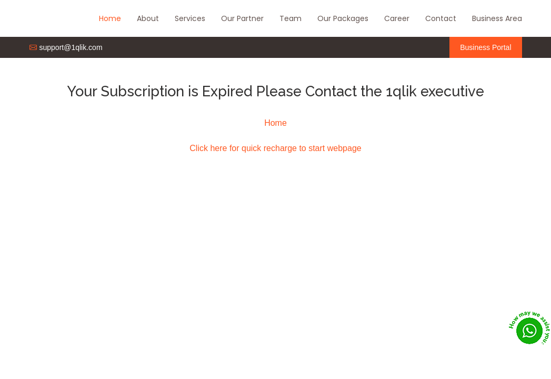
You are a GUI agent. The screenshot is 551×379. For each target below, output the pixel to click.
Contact (440, 18)
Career (396, 18)
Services (190, 18)
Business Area (497, 18)
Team (290, 18)
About (148, 18)
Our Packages (342, 18)
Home (110, 18)
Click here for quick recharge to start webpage (275, 148)
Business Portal (485, 47)
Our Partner (242, 18)
